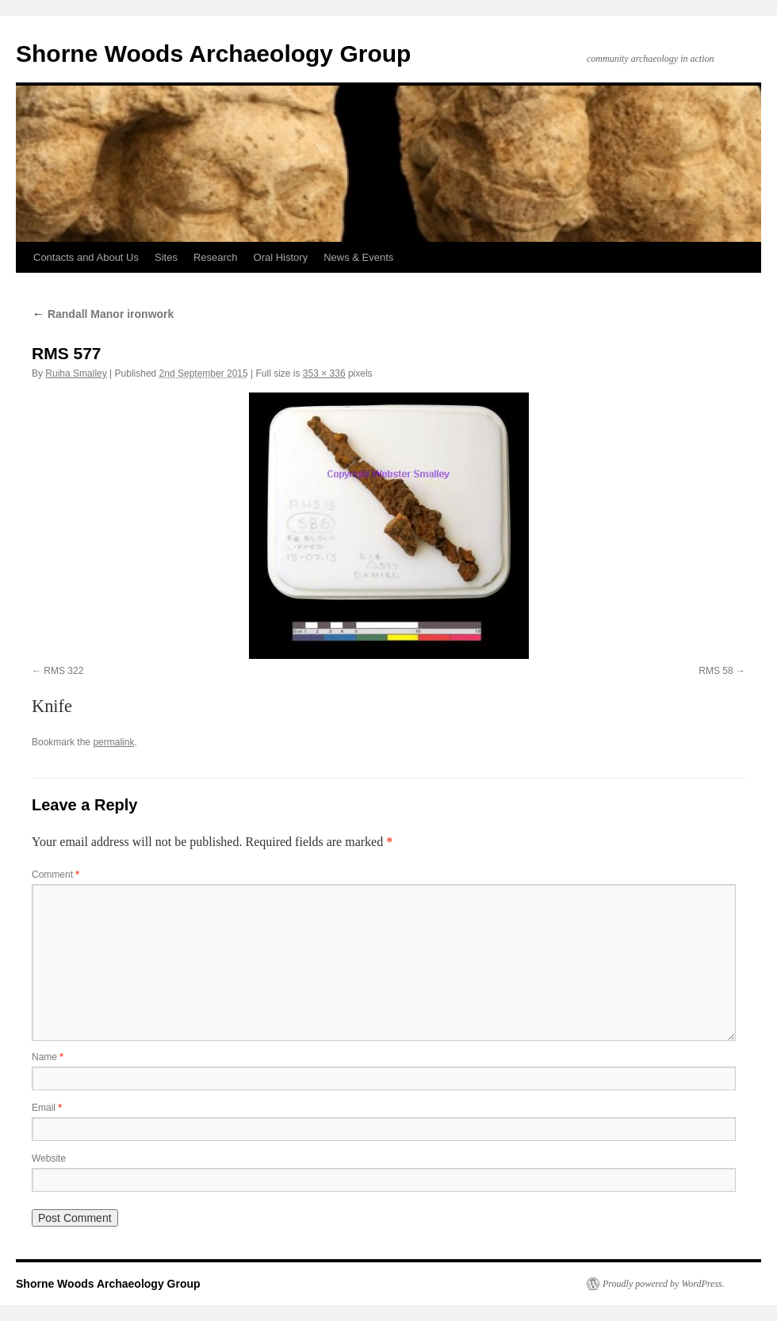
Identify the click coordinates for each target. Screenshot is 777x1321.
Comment (55, 874)
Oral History (281, 257)
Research (215, 257)
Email (47, 1107)
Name (47, 1057)
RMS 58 (716, 670)
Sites (166, 257)
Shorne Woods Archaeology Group (213, 53)
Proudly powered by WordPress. (664, 1283)
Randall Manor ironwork (103, 314)
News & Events (358, 257)
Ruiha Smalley (75, 373)
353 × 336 (324, 373)
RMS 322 (63, 670)
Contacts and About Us (86, 257)
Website (49, 1158)
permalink (113, 742)
